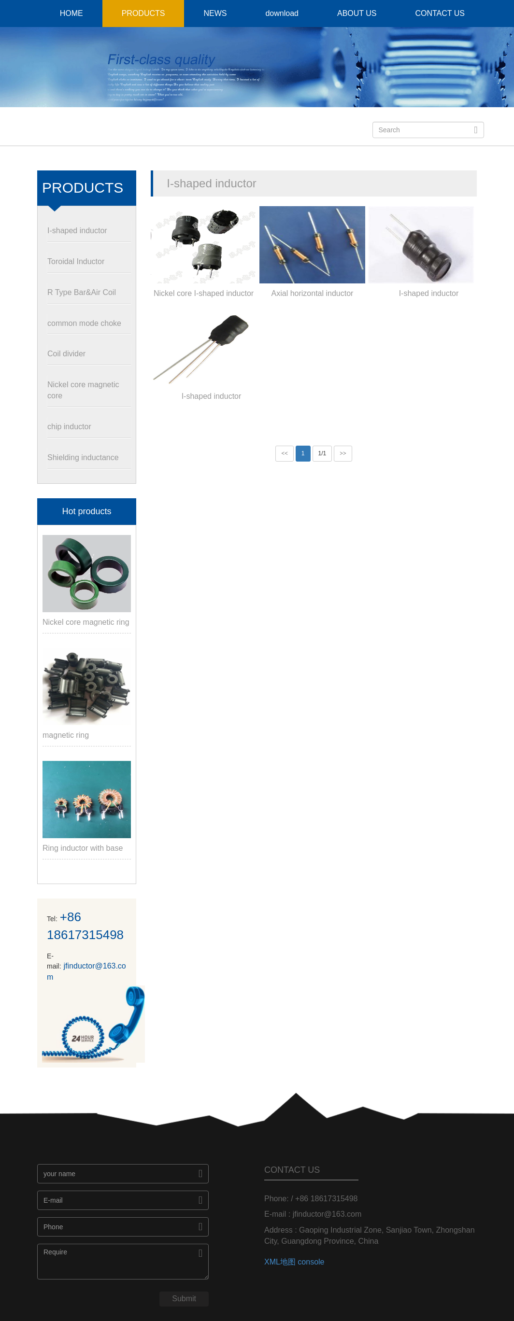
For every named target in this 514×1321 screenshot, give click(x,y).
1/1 (322, 453)
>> (343, 453)
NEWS (215, 13)
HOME (71, 13)
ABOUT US (357, 13)
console (311, 1262)
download (282, 13)
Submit (184, 1298)
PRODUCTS (143, 13)
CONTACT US (440, 13)
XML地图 (280, 1262)
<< (284, 453)
